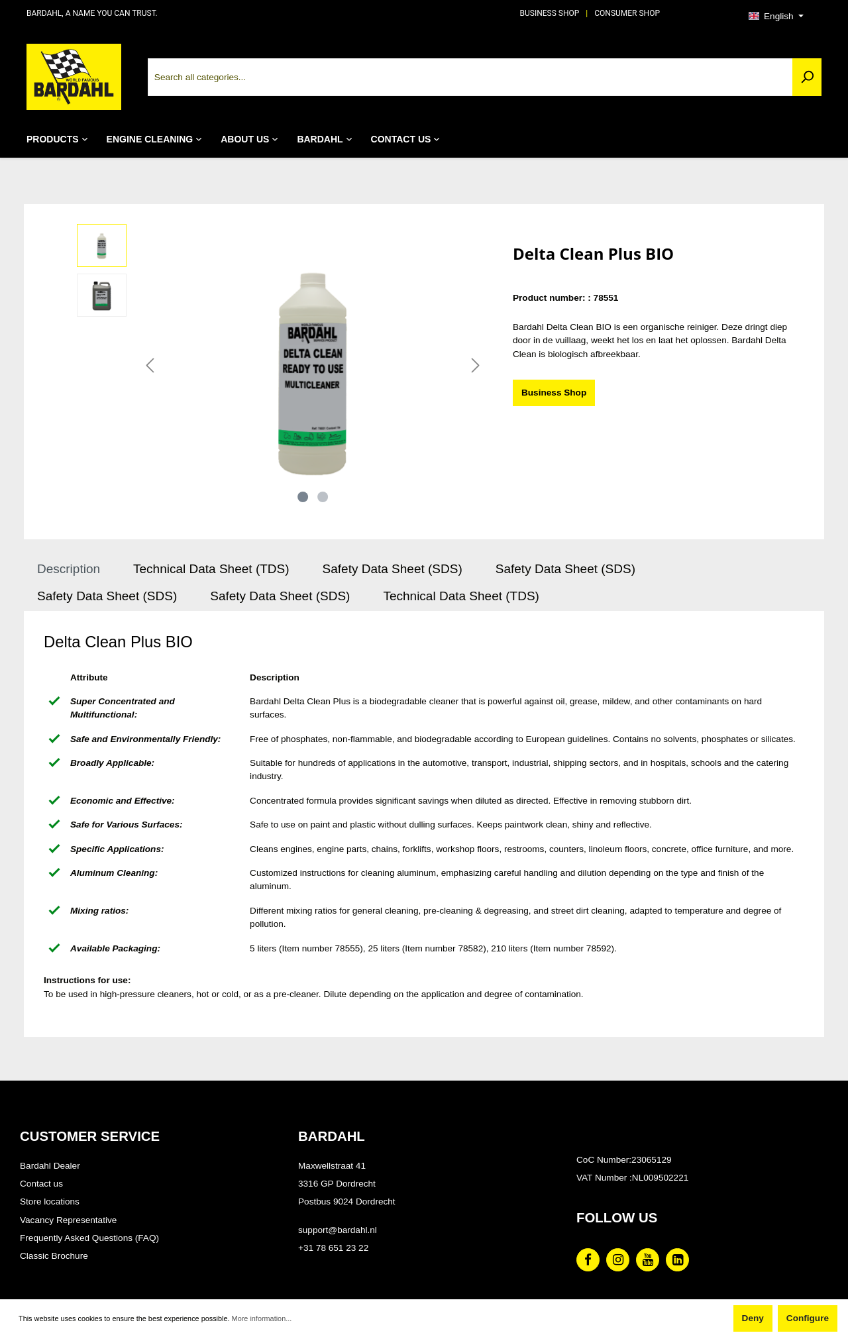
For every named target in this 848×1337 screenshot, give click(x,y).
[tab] (68, 569)
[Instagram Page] (617, 1259)
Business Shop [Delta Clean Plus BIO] (553, 393)
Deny (753, 1318)
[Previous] (150, 366)
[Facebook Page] (588, 1259)
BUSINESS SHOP (550, 13)
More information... (262, 1318)
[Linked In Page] (677, 1259)
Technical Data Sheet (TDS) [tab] (211, 569)
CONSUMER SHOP (627, 13)
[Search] (807, 77)
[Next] (476, 366)
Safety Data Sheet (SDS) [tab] (392, 569)
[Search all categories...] (470, 77)
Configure (807, 1318)
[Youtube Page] (647, 1259)
